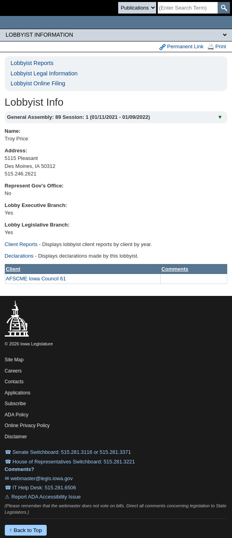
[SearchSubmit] (224, 8)
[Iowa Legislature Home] (116, 22)
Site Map (14, 360)
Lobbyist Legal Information (44, 73)
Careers (13, 371)
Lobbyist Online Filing (38, 83)
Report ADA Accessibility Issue (46, 497)
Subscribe (15, 403)
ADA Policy (16, 415)
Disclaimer (16, 436)
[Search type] (137, 8)
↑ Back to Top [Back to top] (26, 530)
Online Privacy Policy (27, 425)
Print (217, 46)
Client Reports (21, 244)
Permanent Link (181, 46)
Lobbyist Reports (32, 63)
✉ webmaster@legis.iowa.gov (39, 478)
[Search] (188, 8)
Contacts (14, 381)
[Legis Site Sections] (116, 34)
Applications (18, 393)
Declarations (19, 256)
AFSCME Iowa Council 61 (36, 279)
